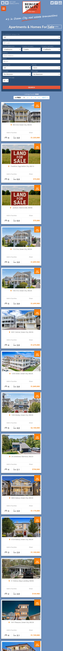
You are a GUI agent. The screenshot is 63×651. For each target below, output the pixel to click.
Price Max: (35, 71)
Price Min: (6, 71)
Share (23, 132)
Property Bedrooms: (9, 46)
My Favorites (54, 26)
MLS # (4, 58)
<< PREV (18, 97)
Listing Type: (6, 65)
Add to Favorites (9, 132)
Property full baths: (28, 46)
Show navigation (3, 8)
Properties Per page (8, 77)
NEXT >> (45, 97)
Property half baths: (48, 46)
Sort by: (34, 65)
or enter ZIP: (6, 40)
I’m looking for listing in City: (11, 34)
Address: (5, 53)
